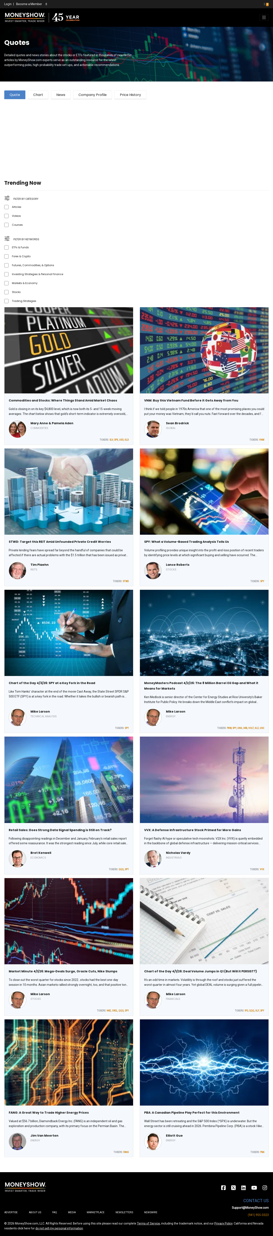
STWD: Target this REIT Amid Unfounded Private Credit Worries (60, 542)
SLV (111, 439)
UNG (239, 728)
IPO (246, 1010)
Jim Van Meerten (44, 1135)
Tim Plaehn (39, 565)
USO (121, 439)
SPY (262, 581)
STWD (126, 581)
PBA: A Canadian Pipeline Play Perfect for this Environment (192, 1112)
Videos (16, 216)
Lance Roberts (177, 565)
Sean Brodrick (177, 423)
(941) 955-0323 (258, 1215)
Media (72, 1212)
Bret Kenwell (40, 853)
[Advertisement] (132, 134)
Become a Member (29, 4)
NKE (109, 1010)
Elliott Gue (174, 1135)
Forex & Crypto (21, 256)
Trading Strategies (24, 301)
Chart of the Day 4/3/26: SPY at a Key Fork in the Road (52, 683)
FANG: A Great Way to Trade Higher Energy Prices (49, 1112)
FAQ (54, 1212)
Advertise (11, 1212)
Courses (17, 225)
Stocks (16, 292)
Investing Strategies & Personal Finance (37, 274)
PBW (229, 728)
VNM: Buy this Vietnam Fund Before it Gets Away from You (191, 400)
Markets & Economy (25, 283)
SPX (116, 439)
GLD (127, 439)
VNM (261, 439)
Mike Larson (40, 711)
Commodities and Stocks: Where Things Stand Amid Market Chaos (63, 400)
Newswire (150, 1212)
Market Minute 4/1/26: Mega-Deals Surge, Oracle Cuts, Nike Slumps (63, 971)
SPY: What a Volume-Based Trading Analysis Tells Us (186, 542)
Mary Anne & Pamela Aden (51, 423)
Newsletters (124, 1212)
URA (245, 728)
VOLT (251, 728)
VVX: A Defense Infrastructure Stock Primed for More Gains (192, 830)
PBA (262, 1152)
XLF (257, 1010)
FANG (126, 1152)
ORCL (115, 1010)
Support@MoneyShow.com (250, 1207)
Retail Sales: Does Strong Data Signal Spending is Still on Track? (60, 830)
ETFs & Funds (20, 247)
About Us (35, 1212)
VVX (262, 869)
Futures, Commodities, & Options (33, 265)
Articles (16, 207)
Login (8, 4)
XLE (257, 728)
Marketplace (96, 1212)
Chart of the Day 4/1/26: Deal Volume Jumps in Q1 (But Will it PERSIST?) (200, 971)
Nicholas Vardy (178, 853)
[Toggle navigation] (264, 17)
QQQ (121, 869)
